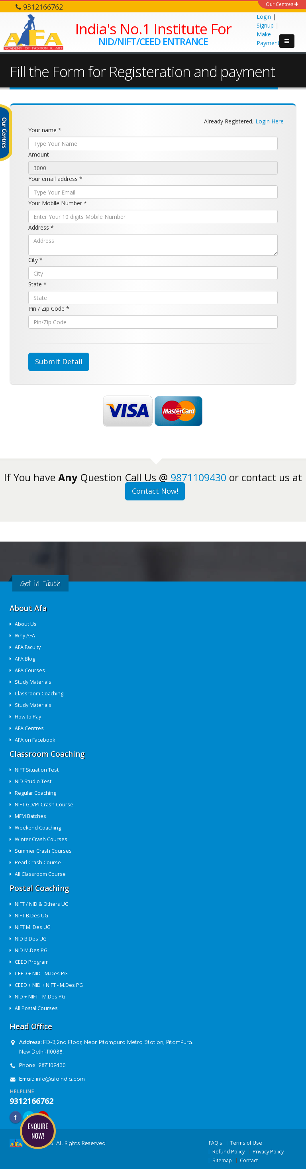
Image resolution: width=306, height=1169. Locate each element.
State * (37, 284)
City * (35, 260)
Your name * (44, 130)
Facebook (16, 1117)
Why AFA (25, 635)
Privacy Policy (268, 1151)
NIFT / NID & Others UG (42, 904)
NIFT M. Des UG (33, 927)
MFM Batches (30, 816)
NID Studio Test (33, 781)
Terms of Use (246, 1142)
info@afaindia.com (60, 1079)
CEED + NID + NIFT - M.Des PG (49, 985)
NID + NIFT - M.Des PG (40, 996)
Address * (41, 227)
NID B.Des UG (31, 938)
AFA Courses (30, 670)
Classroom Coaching (39, 693)
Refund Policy (228, 1151)
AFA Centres (29, 728)
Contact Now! (155, 491)
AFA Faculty (28, 647)
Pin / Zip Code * (48, 308)
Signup (265, 25)
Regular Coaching (35, 793)
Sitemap (222, 1160)
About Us (26, 624)
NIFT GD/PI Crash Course (44, 804)
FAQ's (215, 1142)
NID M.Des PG (31, 950)
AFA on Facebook (35, 739)
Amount (38, 154)
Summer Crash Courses (43, 850)
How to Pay (28, 716)
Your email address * (55, 179)
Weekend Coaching (38, 827)
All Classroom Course (40, 874)
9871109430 (198, 477)
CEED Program (32, 962)
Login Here (269, 121)
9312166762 (31, 1101)
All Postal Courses (36, 1008)
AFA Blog (25, 658)
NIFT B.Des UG (31, 915)
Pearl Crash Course (38, 862)
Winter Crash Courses (41, 839)
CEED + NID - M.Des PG (41, 973)
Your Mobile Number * (57, 203)
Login (264, 16)
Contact (249, 1160)
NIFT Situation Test (37, 769)
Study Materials (33, 682)
